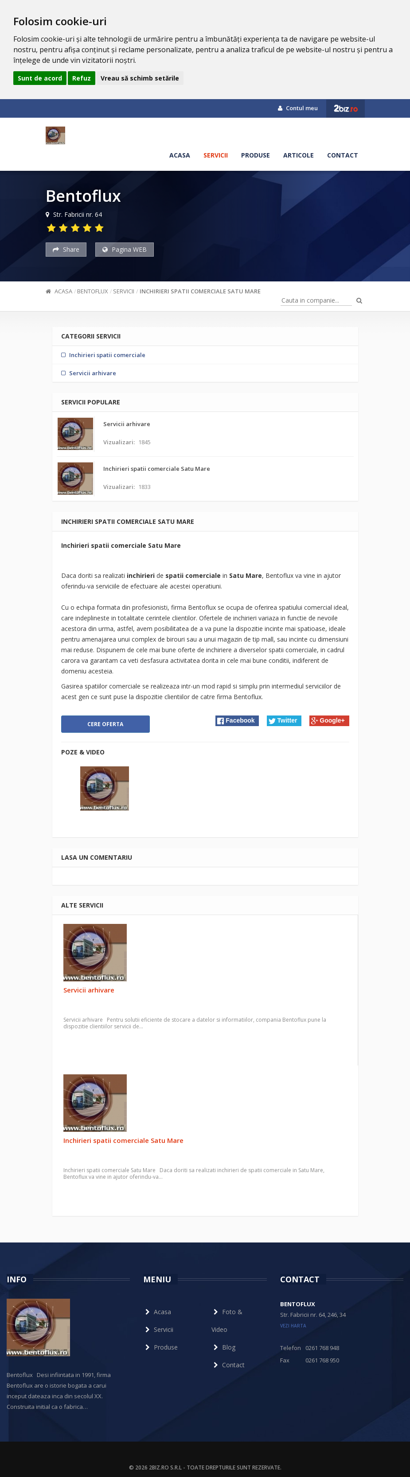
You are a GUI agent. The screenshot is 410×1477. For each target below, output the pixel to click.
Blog (223, 1347)
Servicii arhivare (88, 990)
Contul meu (298, 108)
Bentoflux (92, 291)
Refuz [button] (81, 78)
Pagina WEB (124, 249)
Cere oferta (105, 724)
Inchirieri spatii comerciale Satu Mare (200, 291)
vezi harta (293, 1326)
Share (66, 249)
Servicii (215, 155)
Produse (255, 155)
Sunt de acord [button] (40, 78)
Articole (298, 155)
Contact (342, 155)
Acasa (179, 155)
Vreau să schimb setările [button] (140, 78)
